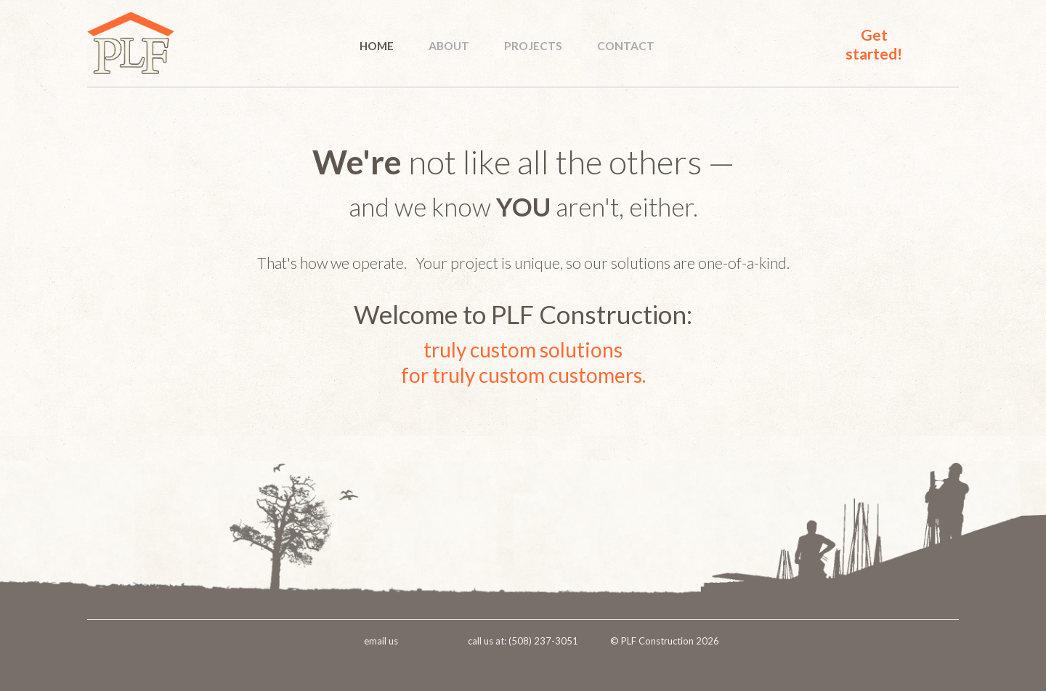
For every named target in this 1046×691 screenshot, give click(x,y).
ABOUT (449, 45)
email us (381, 641)
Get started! (874, 43)
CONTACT (625, 45)
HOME (377, 45)
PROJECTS (533, 45)
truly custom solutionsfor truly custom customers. (523, 362)
